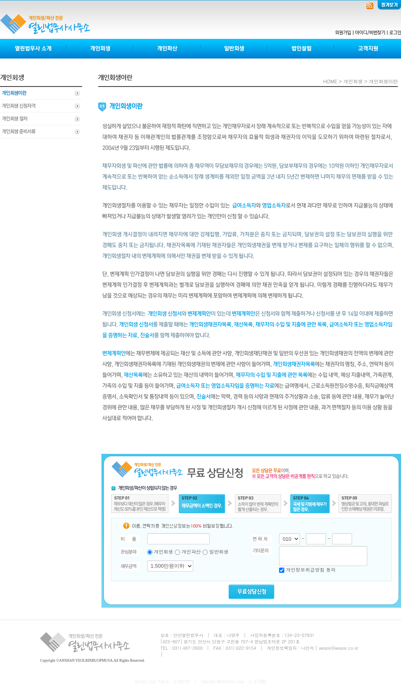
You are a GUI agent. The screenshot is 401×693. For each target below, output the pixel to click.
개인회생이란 (41, 93)
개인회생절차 (41, 119)
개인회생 (100, 48)
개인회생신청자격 (41, 106)
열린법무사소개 (33, 48)
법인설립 (301, 48)
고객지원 (368, 48)
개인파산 (167, 48)
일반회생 (234, 48)
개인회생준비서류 (41, 131)
